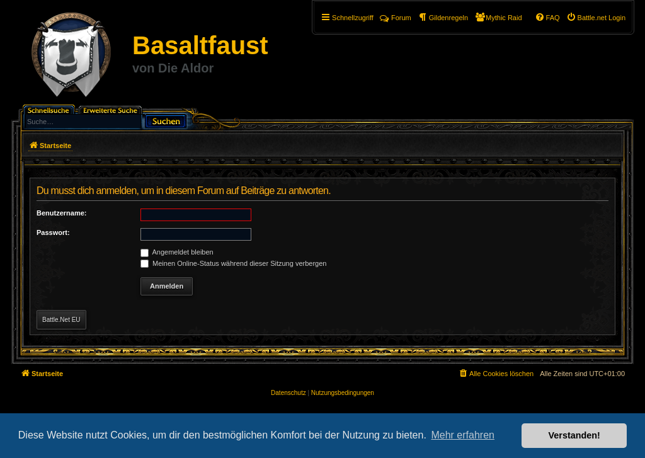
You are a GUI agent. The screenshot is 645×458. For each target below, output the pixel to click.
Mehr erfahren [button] (462, 435)
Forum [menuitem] (395, 17)
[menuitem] (595, 17)
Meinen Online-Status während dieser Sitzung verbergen (233, 263)
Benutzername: (61, 213)
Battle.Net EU (61, 319)
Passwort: (53, 232)
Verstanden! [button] (574, 435)
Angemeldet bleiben (177, 252)
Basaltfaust (200, 45)
